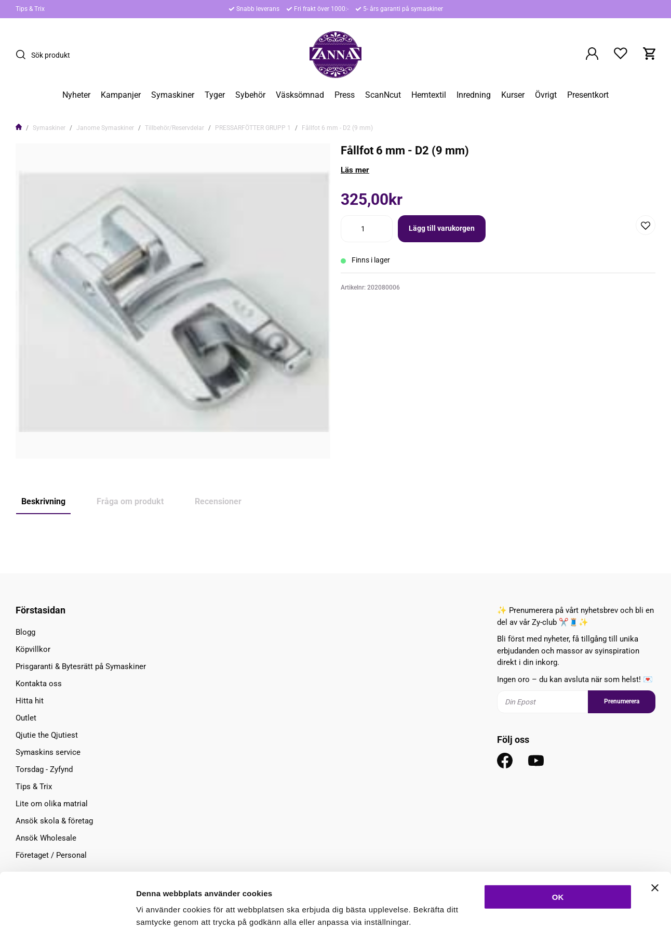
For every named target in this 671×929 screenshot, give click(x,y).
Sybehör (250, 95)
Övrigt (546, 95)
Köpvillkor (33, 649)
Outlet (26, 718)
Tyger (215, 95)
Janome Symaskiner (105, 128)
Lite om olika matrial (52, 803)
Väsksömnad (300, 95)
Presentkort (588, 95)
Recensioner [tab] (218, 501)
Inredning (474, 95)
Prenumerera (621, 701)
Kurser (513, 95)
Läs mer (355, 170)
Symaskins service (48, 752)
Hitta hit (30, 700)
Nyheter (76, 95)
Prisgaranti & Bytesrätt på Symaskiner (81, 666)
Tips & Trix (30, 8)
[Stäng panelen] (655, 832)
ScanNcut (383, 95)
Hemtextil (428, 95)
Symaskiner (172, 95)
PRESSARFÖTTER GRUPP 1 (253, 128)
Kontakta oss (39, 683)
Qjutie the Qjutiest (47, 735)
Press (344, 95)
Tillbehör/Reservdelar (174, 128)
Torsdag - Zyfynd (44, 769)
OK (558, 841)
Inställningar (564, 908)
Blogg (25, 632)
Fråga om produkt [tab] (130, 501)
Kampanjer (121, 95)
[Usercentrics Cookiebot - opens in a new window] (67, 909)
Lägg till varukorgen (442, 228)
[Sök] (23, 54)
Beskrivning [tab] (43, 501)
